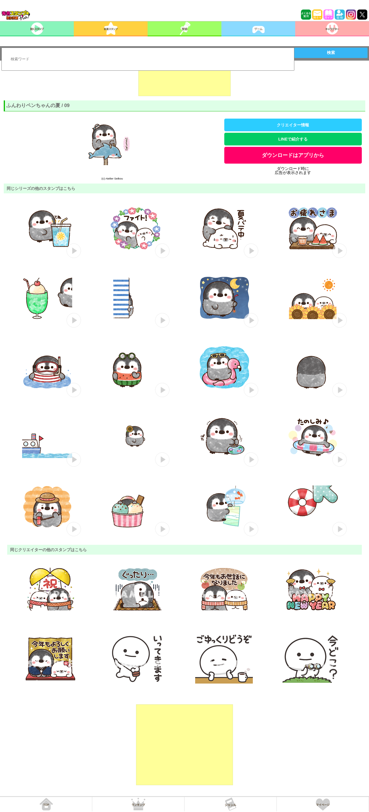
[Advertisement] (184, 81)
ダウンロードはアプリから (293, 155)
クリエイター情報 (293, 125)
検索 (331, 52)
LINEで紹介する (293, 139)
